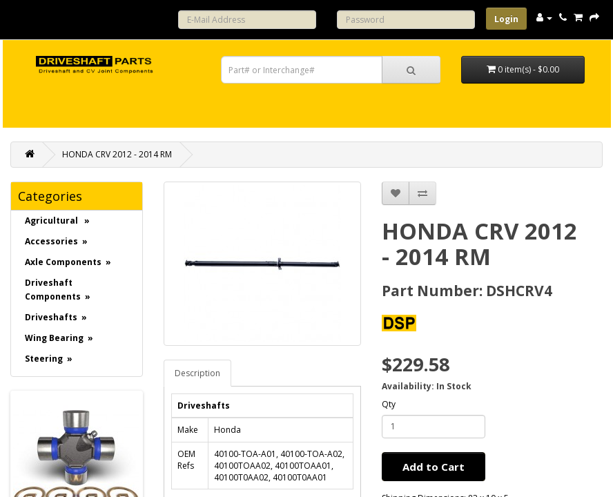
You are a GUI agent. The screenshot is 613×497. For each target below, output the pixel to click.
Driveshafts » (56, 317)
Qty (389, 404)
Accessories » (56, 241)
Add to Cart (433, 467)
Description (197, 373)
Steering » (48, 358)
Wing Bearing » (59, 338)
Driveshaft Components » (57, 289)
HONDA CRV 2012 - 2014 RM (117, 154)
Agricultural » (57, 220)
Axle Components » (68, 262)
